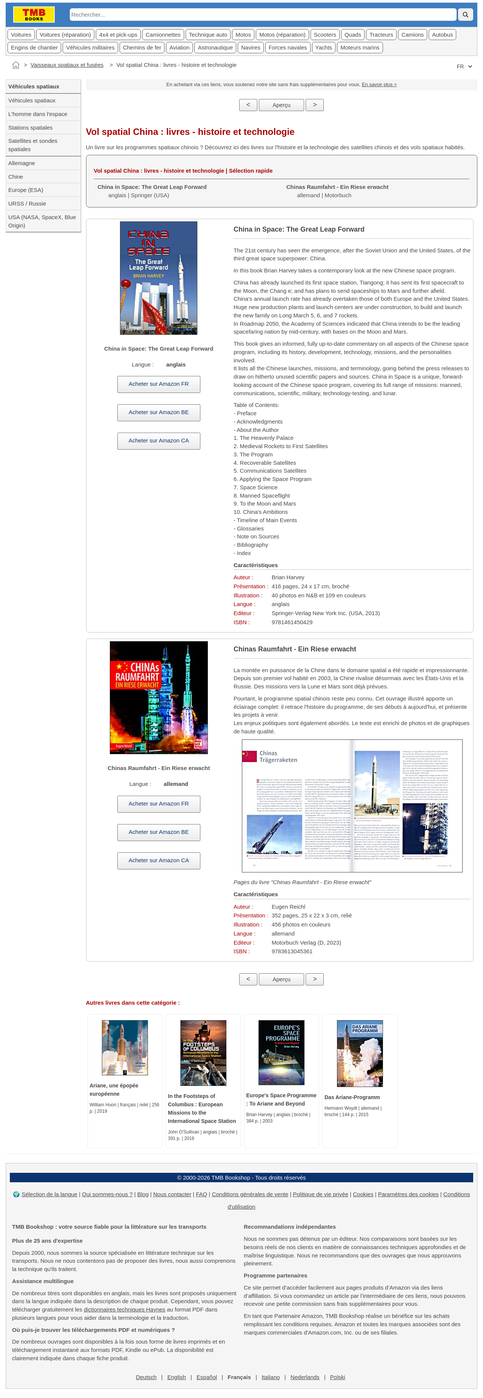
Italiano (270, 1377)
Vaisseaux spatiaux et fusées (67, 65)
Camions (412, 34)
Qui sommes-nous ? (107, 1194)
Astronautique (215, 47)
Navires (250, 47)
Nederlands (305, 1377)
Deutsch (146, 1377)
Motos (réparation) (282, 34)
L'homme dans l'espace (38, 114)
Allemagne (21, 163)
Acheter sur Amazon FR (159, 383)
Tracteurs (381, 34)
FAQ (201, 1194)
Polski (337, 1377)
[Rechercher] (465, 14)
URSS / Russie (27, 203)
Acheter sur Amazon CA (159, 440)
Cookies (363, 1194)
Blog (143, 1194)
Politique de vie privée (320, 1194)
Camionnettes (163, 34)
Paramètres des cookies (408, 1194)
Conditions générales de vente (250, 1194)
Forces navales (288, 47)
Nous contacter (172, 1194)
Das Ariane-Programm (352, 1097)
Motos (243, 34)
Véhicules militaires (90, 47)
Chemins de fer (142, 47)
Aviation (179, 47)
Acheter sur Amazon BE (159, 412)
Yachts (323, 47)
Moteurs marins (359, 47)
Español (207, 1377)
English (176, 1377)
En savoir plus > (379, 84)
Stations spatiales (30, 127)
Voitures (21, 34)
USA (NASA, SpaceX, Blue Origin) (42, 221)
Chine (15, 176)
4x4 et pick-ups (118, 34)
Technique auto (208, 34)
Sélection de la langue (49, 1194)
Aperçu (281, 105)
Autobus (442, 34)
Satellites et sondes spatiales (32, 145)
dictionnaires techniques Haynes (124, 1309)
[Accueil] (15, 65)
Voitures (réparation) (65, 34)
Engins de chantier (34, 47)
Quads (353, 34)
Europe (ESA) (25, 190)
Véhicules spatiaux (31, 100)
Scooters (325, 34)
